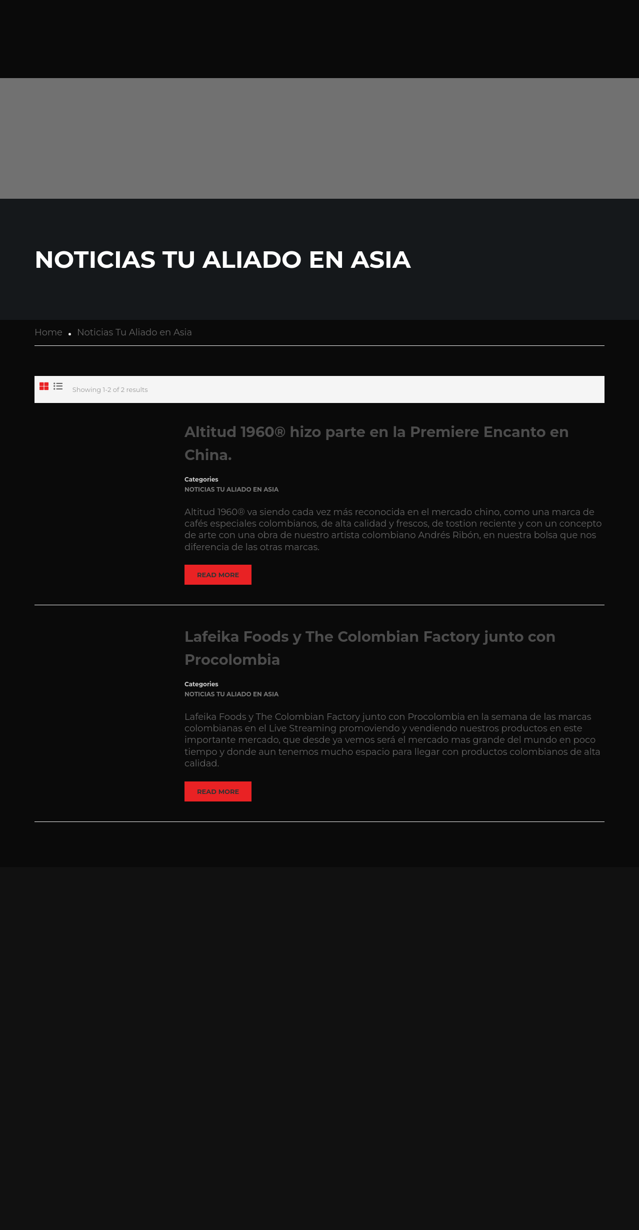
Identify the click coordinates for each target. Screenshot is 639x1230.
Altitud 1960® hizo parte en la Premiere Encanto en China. (376, 443)
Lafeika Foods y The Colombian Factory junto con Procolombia (370, 648)
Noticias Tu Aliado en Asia (231, 489)
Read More (218, 575)
